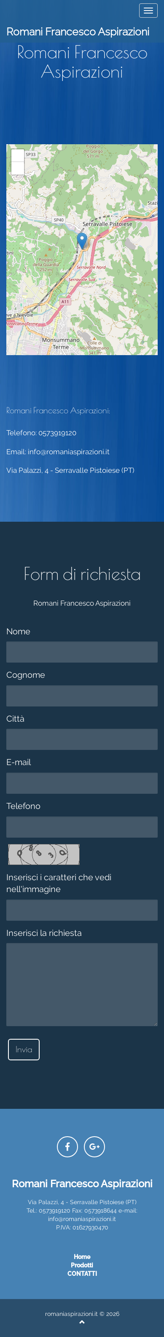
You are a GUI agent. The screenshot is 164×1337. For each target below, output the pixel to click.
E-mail (18, 762)
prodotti (82, 1265)
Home (82, 1256)
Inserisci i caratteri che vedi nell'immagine (58, 883)
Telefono (23, 806)
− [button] (18, 168)
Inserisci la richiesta (44, 933)
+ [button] (18, 155)
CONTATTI (82, 1273)
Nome (18, 631)
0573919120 (57, 433)
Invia (24, 1049)
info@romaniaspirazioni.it (69, 451)
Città (15, 719)
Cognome (25, 675)
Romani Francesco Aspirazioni (77, 31)
